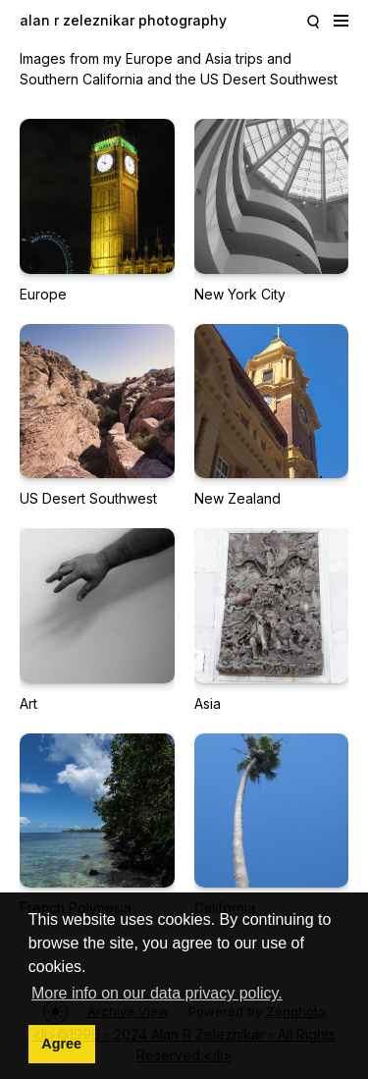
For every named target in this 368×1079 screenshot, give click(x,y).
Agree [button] (61, 1044)
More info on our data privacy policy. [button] (157, 993)
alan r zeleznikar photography (123, 20)
